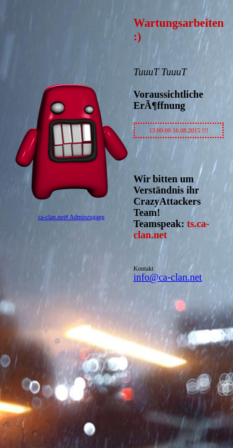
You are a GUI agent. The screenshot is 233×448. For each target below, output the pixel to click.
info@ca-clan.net (168, 277)
